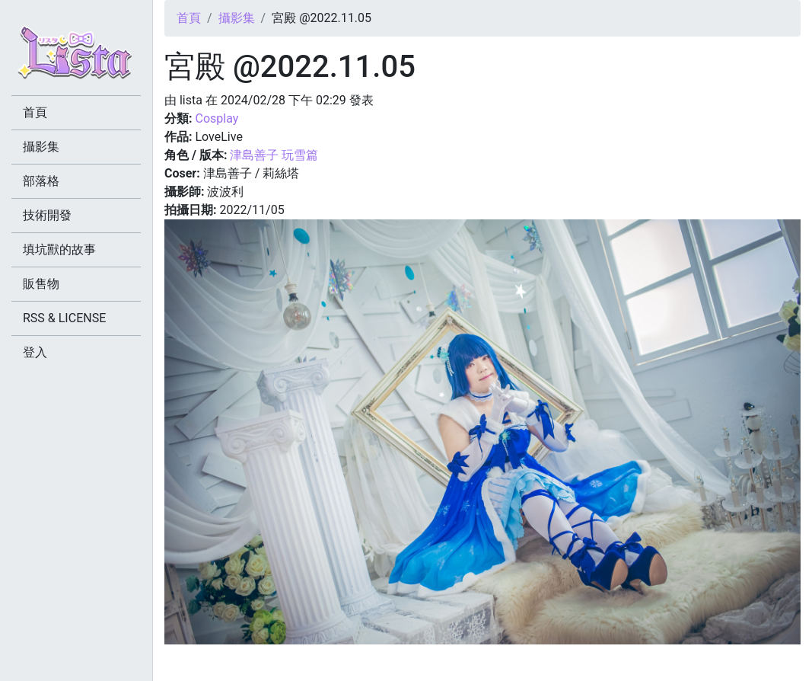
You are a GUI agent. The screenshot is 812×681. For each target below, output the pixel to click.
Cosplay (216, 118)
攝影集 (236, 18)
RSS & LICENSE (64, 318)
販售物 (41, 284)
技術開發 (47, 215)
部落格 (41, 181)
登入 (35, 352)
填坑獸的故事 (59, 249)
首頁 (189, 18)
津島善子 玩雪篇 (274, 155)
